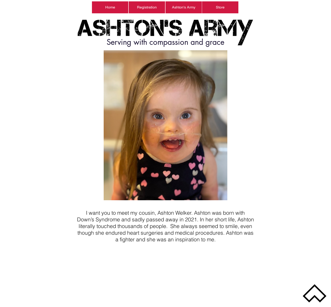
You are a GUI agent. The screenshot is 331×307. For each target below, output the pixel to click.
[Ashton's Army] (183, 7)
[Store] (220, 7)
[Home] (110, 7)
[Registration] (146, 7)
